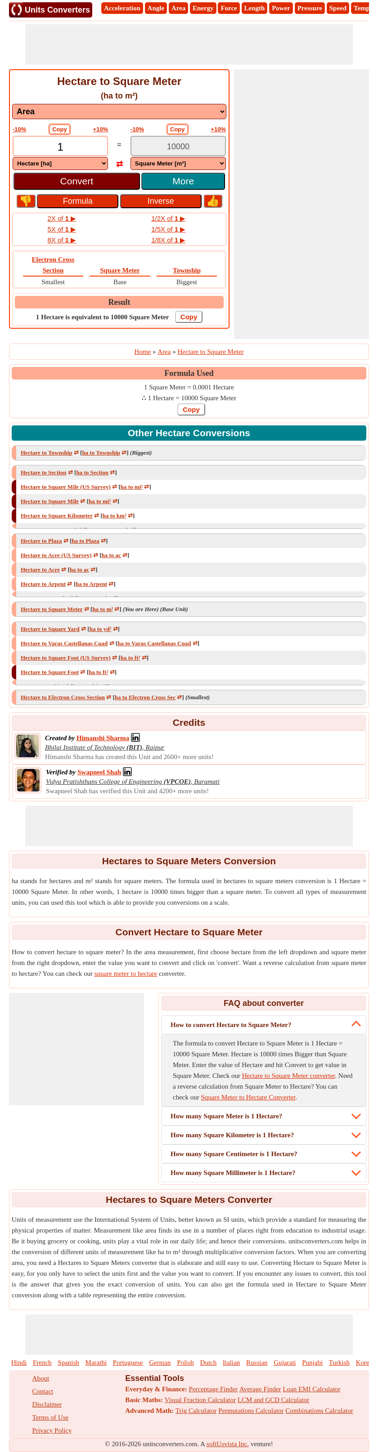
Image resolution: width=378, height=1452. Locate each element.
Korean (366, 1362)
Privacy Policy (52, 1430)
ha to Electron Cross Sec (145, 697)
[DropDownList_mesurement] (119, 111)
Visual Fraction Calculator (200, 1399)
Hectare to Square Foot (50, 672)
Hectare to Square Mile (50, 501)
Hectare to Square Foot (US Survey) (66, 657)
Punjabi (312, 1362)
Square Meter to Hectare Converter (248, 1097)
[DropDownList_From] (60, 163)
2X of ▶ (61, 218)
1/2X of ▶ (168, 218)
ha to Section (92, 472)
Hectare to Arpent (43, 584)
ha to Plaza (85, 540)
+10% (100, 129)
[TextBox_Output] (178, 147)
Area (178, 8)
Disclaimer (47, 1404)
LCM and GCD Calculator (274, 1399)
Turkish (339, 1362)
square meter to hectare (126, 973)
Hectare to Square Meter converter (288, 1075)
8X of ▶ (61, 240)
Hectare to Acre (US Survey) (56, 555)
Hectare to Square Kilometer (57, 515)
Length (254, 8)
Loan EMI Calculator (311, 1389)
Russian (257, 1362)
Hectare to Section (44, 472)
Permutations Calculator (251, 1410)
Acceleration (122, 8)
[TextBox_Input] (60, 147)
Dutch (208, 1362)
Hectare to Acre (40, 569)
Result (119, 302)
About (41, 1378)
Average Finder (260, 1389)
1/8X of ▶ (168, 240)
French (42, 1362)
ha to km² (114, 515)
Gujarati (285, 1362)
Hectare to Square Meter (52, 609)
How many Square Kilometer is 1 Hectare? (232, 1135)
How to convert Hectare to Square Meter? (231, 1024)
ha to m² (102, 609)
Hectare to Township (46, 452)
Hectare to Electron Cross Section (63, 697)
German (160, 1362)
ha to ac (111, 555)
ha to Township (101, 452)
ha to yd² (101, 628)
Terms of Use (50, 1417)
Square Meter (120, 270)
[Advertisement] (189, 44)
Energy (203, 8)
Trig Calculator (196, 1410)
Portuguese (128, 1362)
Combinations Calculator (319, 1410)
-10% (19, 129)
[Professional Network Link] (102, 738)
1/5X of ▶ (168, 229)
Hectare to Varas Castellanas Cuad (64, 643)
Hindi (19, 1362)
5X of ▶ (61, 229)
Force (228, 8)
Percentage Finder (213, 1389)
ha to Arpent (91, 584)
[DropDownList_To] (178, 163)
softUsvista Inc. (228, 1444)
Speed (337, 8)
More (183, 181)
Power (281, 8)
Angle (156, 8)
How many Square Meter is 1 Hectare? (226, 1116)
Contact (43, 1391)
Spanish (68, 1362)
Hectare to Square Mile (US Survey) (66, 486)
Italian (231, 1362)
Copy (59, 129)
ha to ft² (130, 657)
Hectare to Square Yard (50, 628)
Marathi (96, 1362)
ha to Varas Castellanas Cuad (154, 643)
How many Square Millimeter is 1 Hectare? (233, 1172)
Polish (185, 1362)
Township (187, 270)
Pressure (309, 8)
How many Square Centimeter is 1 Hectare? (234, 1153)
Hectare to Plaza (41, 540)
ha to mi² (132, 486)
